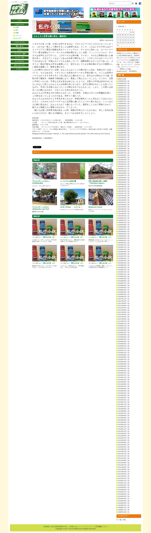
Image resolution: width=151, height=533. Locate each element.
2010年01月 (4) (123, 505)
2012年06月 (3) (123, 440)
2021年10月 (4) (123, 195)
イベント (18, 35)
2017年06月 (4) (123, 310)
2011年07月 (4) (123, 465)
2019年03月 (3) (123, 265)
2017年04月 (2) (123, 314)
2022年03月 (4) (123, 184)
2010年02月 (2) (123, 503)
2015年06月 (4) (123, 362)
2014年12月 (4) (123, 375)
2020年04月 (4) (123, 236)
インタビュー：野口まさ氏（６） (44, 237)
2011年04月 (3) (123, 472)
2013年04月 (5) (123, 420)
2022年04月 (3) (123, 182)
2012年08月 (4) (123, 436)
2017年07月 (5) (123, 308)
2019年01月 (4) (123, 270)
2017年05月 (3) (123, 312)
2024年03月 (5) (123, 135)
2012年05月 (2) (123, 442)
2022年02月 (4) (123, 187)
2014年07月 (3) (123, 386)
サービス (18, 38)
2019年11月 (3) (123, 247)
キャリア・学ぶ (20, 57)
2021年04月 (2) (123, 209)
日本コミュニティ (20, 65)
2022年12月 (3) (123, 166)
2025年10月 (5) (123, 94)
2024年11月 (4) (123, 119)
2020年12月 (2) (123, 218)
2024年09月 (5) (123, 124)
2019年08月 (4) (123, 254)
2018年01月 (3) (123, 296)
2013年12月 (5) (123, 402)
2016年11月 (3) (123, 326)
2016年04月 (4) (123, 339)
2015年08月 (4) (123, 357)
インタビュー (20, 69)
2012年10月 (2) (123, 431)
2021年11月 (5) (123, 193)
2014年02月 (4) (123, 397)
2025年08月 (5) (123, 99)
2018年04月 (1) (123, 290)
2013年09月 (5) (123, 409)
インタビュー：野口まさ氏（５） (72, 237)
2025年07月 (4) (123, 101)
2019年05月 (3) (123, 261)
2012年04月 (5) (123, 445)
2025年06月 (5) (123, 103)
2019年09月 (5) (123, 252)
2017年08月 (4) (123, 305)
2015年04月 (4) (123, 366)
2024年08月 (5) (123, 126)
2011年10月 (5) (123, 458)
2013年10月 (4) (123, 406)
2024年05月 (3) (123, 133)
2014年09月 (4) (123, 382)
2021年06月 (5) (123, 204)
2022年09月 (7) (123, 171)
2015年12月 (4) (123, 348)
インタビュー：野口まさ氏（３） (44, 263)
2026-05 (121, 26)
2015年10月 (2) (123, 353)
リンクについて (88, 526)
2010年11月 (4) (123, 483)
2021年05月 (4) (123, 207)
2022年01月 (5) (123, 189)
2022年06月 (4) (123, 178)
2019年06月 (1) (123, 258)
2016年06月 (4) (123, 335)
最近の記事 (122, 79)
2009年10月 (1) (123, 512)
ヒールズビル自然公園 (68, 181)
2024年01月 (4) (123, 139)
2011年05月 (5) (123, 469)
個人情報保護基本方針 (59, 526)
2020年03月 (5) (123, 238)
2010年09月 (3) (123, 487)
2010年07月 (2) (123, 492)
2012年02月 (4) (123, 449)
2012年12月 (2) (123, 427)
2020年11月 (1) (123, 220)
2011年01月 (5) (123, 478)
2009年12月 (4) (123, 507)
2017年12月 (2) (123, 299)
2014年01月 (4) (123, 400)
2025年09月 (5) (123, 97)
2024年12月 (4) (123, 117)
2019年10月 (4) (123, 249)
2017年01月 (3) (123, 321)
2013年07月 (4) (123, 413)
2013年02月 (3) (123, 424)
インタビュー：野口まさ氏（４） (100, 237)
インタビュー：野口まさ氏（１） (100, 263)
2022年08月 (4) (123, 173)
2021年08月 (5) (123, 200)
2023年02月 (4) (123, 162)
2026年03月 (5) (123, 83)
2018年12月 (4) (123, 272)
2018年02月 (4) (123, 294)
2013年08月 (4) (123, 411)
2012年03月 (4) (123, 447)
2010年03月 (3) (123, 501)
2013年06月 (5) (123, 415)
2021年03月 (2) (123, 211)
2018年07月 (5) (123, 283)
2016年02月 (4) (123, 344)
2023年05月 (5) (123, 157)
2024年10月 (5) (123, 121)
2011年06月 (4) (123, 467)
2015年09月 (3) (123, 355)
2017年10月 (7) (123, 301)
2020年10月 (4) (123, 222)
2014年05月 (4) (123, 391)
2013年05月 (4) (123, 418)
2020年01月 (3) (123, 243)
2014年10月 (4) (123, 380)
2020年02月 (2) (123, 240)
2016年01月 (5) (123, 346)
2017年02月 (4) (123, 319)
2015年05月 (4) (123, 364)
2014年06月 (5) (123, 388)
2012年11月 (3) (123, 429)
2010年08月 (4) (123, 489)
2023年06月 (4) (123, 155)
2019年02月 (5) (123, 267)
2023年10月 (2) (123, 146)
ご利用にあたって (74, 526)
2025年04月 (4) (123, 108)
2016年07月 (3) (123, 332)
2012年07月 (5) (123, 438)
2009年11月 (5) (123, 510)
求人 (16, 30)
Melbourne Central (95, 207)
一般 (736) (122, 520)
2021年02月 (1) (123, 213)
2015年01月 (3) (123, 373)
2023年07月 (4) (123, 153)
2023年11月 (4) (123, 144)
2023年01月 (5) (123, 164)
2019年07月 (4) (123, 256)
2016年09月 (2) (123, 330)
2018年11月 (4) (123, 274)
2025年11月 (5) (123, 92)
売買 (16, 33)
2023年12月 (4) (123, 142)
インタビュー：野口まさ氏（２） (72, 263)
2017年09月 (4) (123, 303)
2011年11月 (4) (123, 456)
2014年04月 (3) (123, 393)
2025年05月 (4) (123, 106)
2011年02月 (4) (123, 476)
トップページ (20, 20)
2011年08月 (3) (123, 463)
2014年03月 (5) (123, 395)
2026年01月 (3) (123, 88)
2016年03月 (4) (123, 341)
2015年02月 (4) (123, 371)
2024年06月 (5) (123, 130)
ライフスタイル (20, 61)
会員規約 (46, 526)
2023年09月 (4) (123, 148)
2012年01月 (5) (123, 451)
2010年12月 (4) (123, 480)
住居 (16, 27)
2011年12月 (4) (123, 454)
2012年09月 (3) (123, 433)
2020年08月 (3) (123, 227)
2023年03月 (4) (123, 160)
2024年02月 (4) (123, 137)
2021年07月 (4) (123, 202)
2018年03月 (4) (123, 292)
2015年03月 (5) (123, 368)
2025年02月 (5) (123, 112)
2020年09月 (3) (123, 225)
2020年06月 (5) (123, 231)
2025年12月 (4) (123, 90)
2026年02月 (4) (123, 86)
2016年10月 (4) (123, 328)
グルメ (20, 50)
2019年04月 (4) (123, 263)
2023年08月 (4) (123, 151)
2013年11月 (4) (123, 404)
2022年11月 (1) (123, 169)
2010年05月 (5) (123, 496)
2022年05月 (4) (123, 180)
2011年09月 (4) (123, 460)
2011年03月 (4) (123, 474)
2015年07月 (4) (123, 359)
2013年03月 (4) (123, 422)
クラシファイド (20, 24)
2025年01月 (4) (123, 115)
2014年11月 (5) (123, 377)
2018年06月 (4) (123, 285)
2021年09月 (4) (123, 198)
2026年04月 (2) (123, 81)
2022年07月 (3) (123, 175)
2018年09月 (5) (123, 279)
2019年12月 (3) (123, 245)
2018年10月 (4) (123, 276)
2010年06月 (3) (123, 494)
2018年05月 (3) (123, 287)
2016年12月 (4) (123, 323)
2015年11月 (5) (123, 350)
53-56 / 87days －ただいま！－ (72, 207)
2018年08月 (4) (123, 281)
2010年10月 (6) (123, 485)
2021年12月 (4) (123, 191)
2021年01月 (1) (123, 216)
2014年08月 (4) (123, 384)
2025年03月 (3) (123, 110)
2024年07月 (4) (123, 128)
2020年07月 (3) (123, 229)
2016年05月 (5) (123, 337)
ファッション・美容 (20, 53)
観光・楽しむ (20, 46)
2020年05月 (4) (123, 234)
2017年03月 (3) (123, 317)
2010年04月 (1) (123, 498)
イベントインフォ (20, 42)
